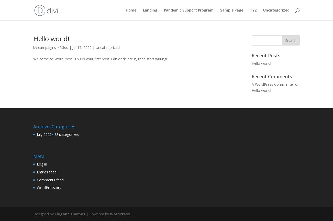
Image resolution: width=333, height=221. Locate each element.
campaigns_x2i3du (53, 47)
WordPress (120, 214)
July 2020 (44, 134)
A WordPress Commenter (273, 84)
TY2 (253, 10)
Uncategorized (276, 10)
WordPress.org (49, 187)
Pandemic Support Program (189, 10)
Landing (150, 10)
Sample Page (231, 10)
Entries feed (47, 172)
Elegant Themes (70, 214)
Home (131, 10)
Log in (42, 164)
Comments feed (50, 180)
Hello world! (51, 38)
